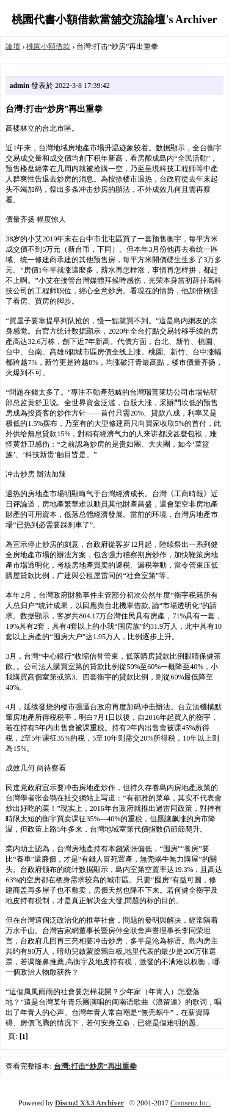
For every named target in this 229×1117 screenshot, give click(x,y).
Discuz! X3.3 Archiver (89, 1103)
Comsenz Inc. (190, 1103)
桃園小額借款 (48, 46)
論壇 (12, 46)
